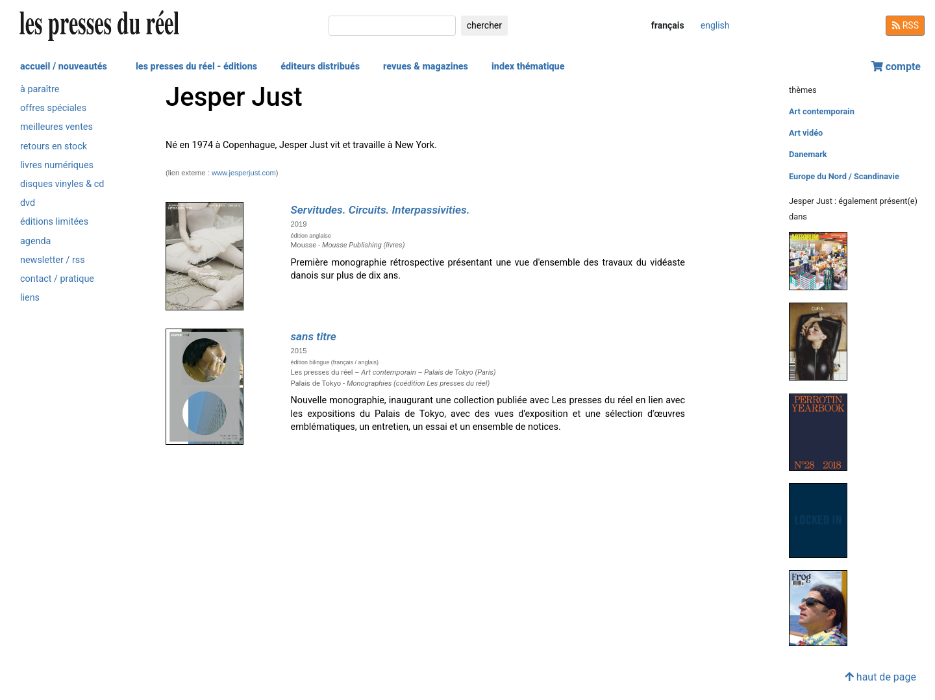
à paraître (39, 89)
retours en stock (53, 146)
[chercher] (392, 26)
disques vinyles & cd (62, 184)
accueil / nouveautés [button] (63, 66)
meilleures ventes (56, 126)
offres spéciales (53, 108)
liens (30, 297)
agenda (35, 241)
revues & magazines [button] (425, 66)
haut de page (880, 677)
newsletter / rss (52, 260)
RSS (905, 25)
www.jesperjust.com (244, 173)
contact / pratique (57, 278)
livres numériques (57, 165)
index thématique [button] (528, 66)
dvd (27, 202)
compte (896, 66)
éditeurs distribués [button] (320, 66)
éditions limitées (54, 221)
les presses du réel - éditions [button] (196, 66)
